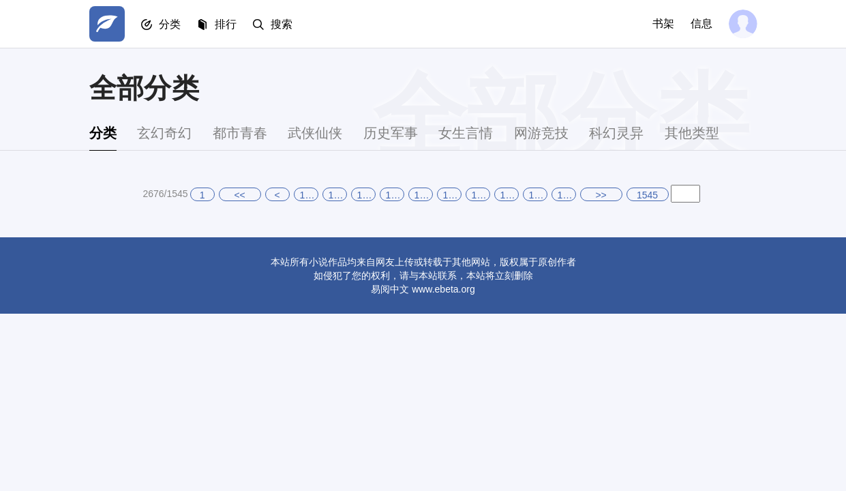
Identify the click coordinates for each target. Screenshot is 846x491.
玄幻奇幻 (164, 132)
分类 (170, 24)
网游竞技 (541, 132)
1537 (338, 195)
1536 (309, 195)
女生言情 (465, 132)
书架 (663, 23)
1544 (538, 195)
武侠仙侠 (315, 132)
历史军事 (390, 132)
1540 (423, 195)
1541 (452, 195)
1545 (567, 195)
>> (600, 195)
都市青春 (240, 132)
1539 (395, 195)
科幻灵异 (616, 132)
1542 (481, 195)
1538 (366, 195)
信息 (701, 23)
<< (239, 195)
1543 (509, 195)
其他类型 (692, 132)
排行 (226, 24)
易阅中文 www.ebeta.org (423, 289)
